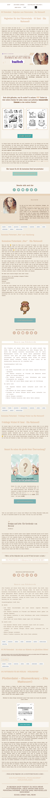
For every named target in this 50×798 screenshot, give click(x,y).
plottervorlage (19, 260)
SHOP (8, 4)
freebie (9, 257)
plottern (11, 260)
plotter (43, 257)
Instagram (23, 58)
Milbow (12, 580)
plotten (38, 257)
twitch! (44, 77)
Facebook (45, 192)
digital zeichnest (34, 241)
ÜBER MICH (18, 7)
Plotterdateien (29, 238)
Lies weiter (5, 783)
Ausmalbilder (37, 238)
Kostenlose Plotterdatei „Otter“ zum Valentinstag (17, 266)
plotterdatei (5, 260)
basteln (4, 257)
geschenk (16, 257)
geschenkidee (24, 257)
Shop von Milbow (30, 585)
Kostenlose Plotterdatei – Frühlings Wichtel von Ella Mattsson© (22, 478)
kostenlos (32, 257)
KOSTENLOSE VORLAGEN (35, 5)
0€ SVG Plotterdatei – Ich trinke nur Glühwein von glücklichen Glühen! (24, 742)
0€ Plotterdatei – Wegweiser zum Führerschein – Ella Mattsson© (23, 12)
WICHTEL (4, 737)
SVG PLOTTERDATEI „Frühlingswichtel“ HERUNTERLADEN (25, 653)
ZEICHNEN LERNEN (19, 4)
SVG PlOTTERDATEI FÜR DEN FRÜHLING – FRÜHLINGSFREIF (19, 796)
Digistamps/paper (44, 238)
